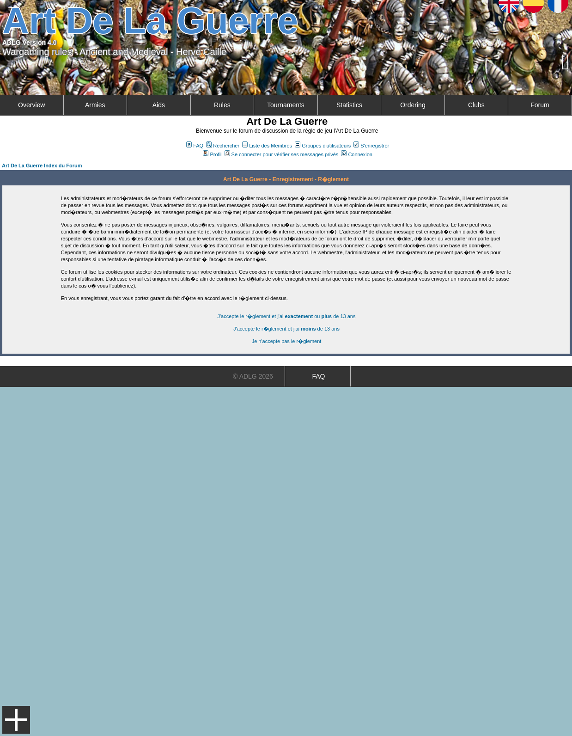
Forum (539, 105)
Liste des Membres (267, 145)
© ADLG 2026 (253, 376)
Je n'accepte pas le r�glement (287, 341)
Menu (16, 720)
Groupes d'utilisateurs (323, 145)
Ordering (412, 105)
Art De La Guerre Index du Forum (42, 165)
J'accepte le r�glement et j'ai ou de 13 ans (287, 316)
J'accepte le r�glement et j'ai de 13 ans (286, 328)
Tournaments (285, 105)
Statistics (349, 105)
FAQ (194, 145)
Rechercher (222, 145)
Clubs (476, 105)
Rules (222, 105)
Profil (212, 154)
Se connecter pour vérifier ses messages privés (282, 154)
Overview (31, 105)
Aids (158, 105)
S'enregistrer (371, 145)
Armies (95, 105)
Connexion (356, 154)
